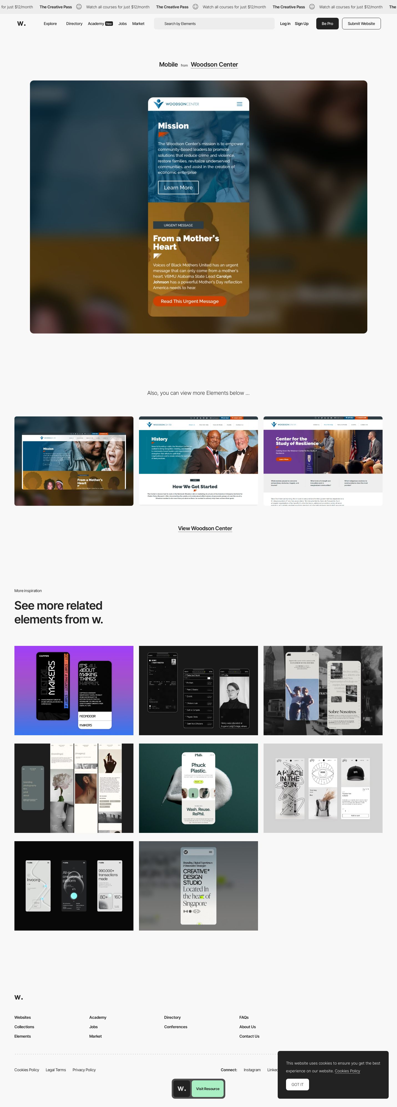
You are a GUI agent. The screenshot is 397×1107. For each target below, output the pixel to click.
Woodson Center (214, 64)
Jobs (122, 23)
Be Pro (327, 23)
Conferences (175, 1026)
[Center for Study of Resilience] (323, 461)
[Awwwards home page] (181, 1088)
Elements (22, 1036)
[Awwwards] (21, 23)
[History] (198, 461)
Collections (24, 1026)
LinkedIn (274, 1069)
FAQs (244, 1017)
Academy (100, 23)
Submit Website (361, 23)
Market (138, 23)
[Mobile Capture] (73, 690)
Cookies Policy (26, 1069)
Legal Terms (56, 1069)
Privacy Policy (84, 1069)
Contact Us (249, 1036)
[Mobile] (73, 886)
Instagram (252, 1069)
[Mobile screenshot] (198, 690)
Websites (22, 1017)
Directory (74, 23)
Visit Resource (207, 1088)
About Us (247, 1026)
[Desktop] (73, 461)
